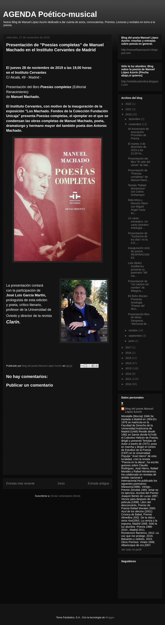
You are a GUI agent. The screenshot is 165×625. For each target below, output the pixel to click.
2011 (128, 378)
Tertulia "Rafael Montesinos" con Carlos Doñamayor (137, 190)
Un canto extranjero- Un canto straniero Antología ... (138, 223)
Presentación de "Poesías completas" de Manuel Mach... (138, 175)
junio (132, 340)
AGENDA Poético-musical (50, 14)
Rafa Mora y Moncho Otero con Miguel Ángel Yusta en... (138, 206)
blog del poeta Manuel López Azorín (139, 410)
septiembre (136, 335)
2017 (128, 347)
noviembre (135, 124)
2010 (128, 384)
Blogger (110, 617)
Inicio (61, 483)
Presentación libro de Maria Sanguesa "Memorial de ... (139, 319)
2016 (128, 352)
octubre (133, 330)
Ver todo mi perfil (131, 549)
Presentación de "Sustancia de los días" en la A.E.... (138, 238)
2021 (128, 109)
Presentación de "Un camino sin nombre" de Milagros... (138, 286)
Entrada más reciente (20, 483)
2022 (128, 103)
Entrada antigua (98, 483)
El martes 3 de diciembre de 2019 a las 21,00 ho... (137, 148)
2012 (128, 373)
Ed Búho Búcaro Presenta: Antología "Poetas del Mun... (138, 302)
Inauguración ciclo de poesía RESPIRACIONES (139, 252)
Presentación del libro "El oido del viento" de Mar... (139, 162)
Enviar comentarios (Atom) (65, 495)
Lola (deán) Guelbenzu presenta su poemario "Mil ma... (137, 269)
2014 (128, 363)
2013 (128, 368)
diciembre (135, 119)
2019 (128, 114)
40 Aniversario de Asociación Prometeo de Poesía (138, 133)
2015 (128, 358)
